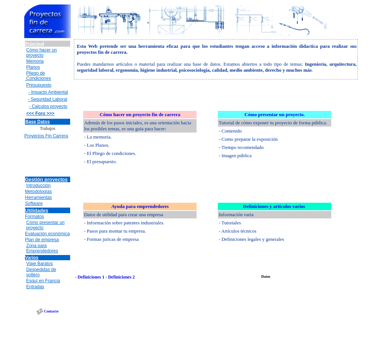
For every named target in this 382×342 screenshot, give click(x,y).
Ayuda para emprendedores (140, 206)
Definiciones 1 (91, 277)
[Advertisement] (47, 158)
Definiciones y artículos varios (274, 206)
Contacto (51, 311)
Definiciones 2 (121, 277)
